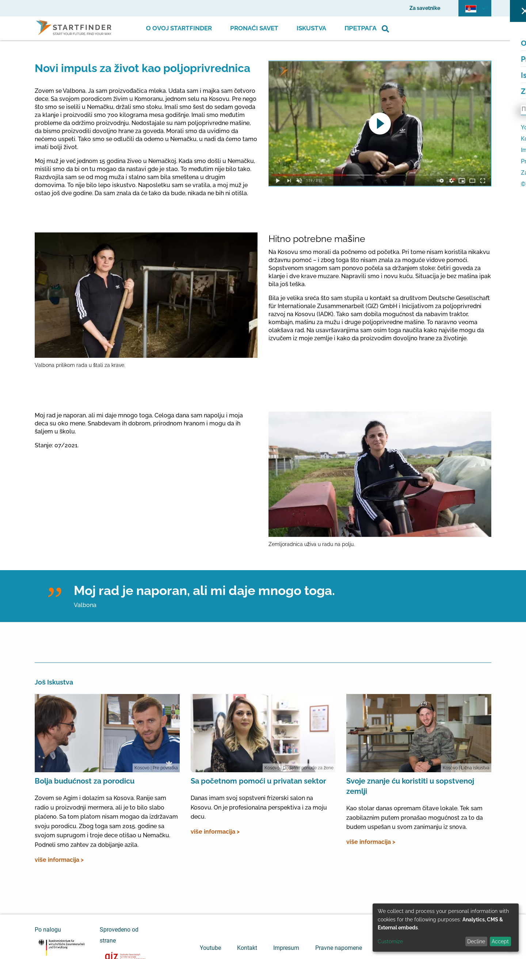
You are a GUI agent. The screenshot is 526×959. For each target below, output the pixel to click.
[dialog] (446, 927)
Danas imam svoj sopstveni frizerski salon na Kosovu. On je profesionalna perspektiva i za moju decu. (259, 807)
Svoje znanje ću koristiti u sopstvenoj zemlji (410, 786)
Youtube (210, 947)
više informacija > (59, 859)
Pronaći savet (254, 28)
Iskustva (311, 28)
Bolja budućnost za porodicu (84, 781)
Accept (500, 941)
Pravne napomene (338, 947)
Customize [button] (390, 941)
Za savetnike (424, 8)
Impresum (286, 947)
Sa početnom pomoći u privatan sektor (258, 781)
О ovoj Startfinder (179, 28)
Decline (476, 941)
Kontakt (247, 947)
